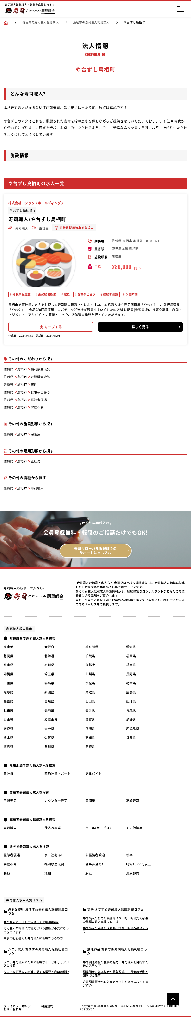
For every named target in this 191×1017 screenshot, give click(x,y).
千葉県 (90, 656)
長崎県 (49, 710)
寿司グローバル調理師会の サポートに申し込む (95, 550)
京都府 (90, 664)
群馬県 (49, 683)
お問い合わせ (13, 1009)
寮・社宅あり (54, 855)
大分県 (49, 728)
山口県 (90, 701)
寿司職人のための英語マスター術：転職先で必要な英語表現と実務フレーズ (115, 920)
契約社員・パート (57, 773)
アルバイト (93, 773)
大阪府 (49, 646)
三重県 (8, 683)
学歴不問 (131, 294)
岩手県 (90, 710)
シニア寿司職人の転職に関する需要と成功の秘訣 (36, 971)
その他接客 (134, 827)
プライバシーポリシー (19, 1006)
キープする (51, 327)
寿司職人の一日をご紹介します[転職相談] (31, 922)
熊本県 (8, 737)
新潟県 (49, 692)
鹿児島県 (132, 728)
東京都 (8, 646)
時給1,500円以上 (138, 864)
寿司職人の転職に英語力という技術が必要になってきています (36, 930)
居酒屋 (90, 800)
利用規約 (47, 1006)
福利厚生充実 (21, 294)
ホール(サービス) (98, 827)
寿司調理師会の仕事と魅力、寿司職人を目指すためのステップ (115, 964)
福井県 (131, 737)
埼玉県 (49, 674)
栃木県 (131, 683)
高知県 (90, 737)
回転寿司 (10, 800)
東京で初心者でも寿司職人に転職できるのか (33, 938)
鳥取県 (90, 692)
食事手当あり (86, 294)
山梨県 (90, 674)
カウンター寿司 (56, 800)
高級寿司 (132, 800)
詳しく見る (140, 327)
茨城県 (90, 683)
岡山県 (8, 719)
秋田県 (8, 710)
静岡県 (8, 656)
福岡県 (131, 656)
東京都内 (132, 873)
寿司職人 (18, 228)
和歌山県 (51, 719)
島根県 (90, 746)
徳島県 (8, 746)
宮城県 (49, 701)
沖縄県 (8, 674)
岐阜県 (8, 692)
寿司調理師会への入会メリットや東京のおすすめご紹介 (115, 983)
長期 (7, 873)
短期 (47, 873)
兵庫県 (131, 664)
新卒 (129, 855)
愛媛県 (131, 719)
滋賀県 (90, 719)
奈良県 (8, 728)
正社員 (40, 228)
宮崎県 (90, 728)
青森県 (131, 710)
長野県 (131, 674)
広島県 (131, 692)
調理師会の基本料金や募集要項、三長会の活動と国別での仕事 (115, 973)
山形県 (131, 701)
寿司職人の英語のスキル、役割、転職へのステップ (115, 930)
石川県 (49, 664)
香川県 (49, 746)
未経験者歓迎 (46, 294)
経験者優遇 (110, 294)
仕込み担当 (52, 827)
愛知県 (131, 646)
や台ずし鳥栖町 (21, 210)
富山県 (8, 664)
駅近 (66, 294)
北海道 (49, 656)
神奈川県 (92, 646)
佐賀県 (49, 737)
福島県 (8, 701)
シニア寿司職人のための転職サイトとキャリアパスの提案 (36, 964)
